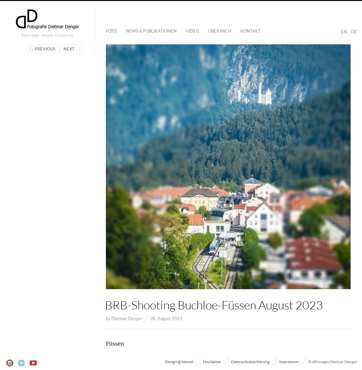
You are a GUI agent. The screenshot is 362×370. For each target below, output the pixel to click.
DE (354, 31)
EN (344, 31)
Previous (45, 49)
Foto (111, 31)
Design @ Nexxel (179, 361)
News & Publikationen (151, 31)
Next (69, 49)
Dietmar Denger (126, 318)
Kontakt (250, 31)
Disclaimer (212, 361)
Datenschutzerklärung (250, 361)
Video (192, 31)
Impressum (288, 361)
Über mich (219, 31)
